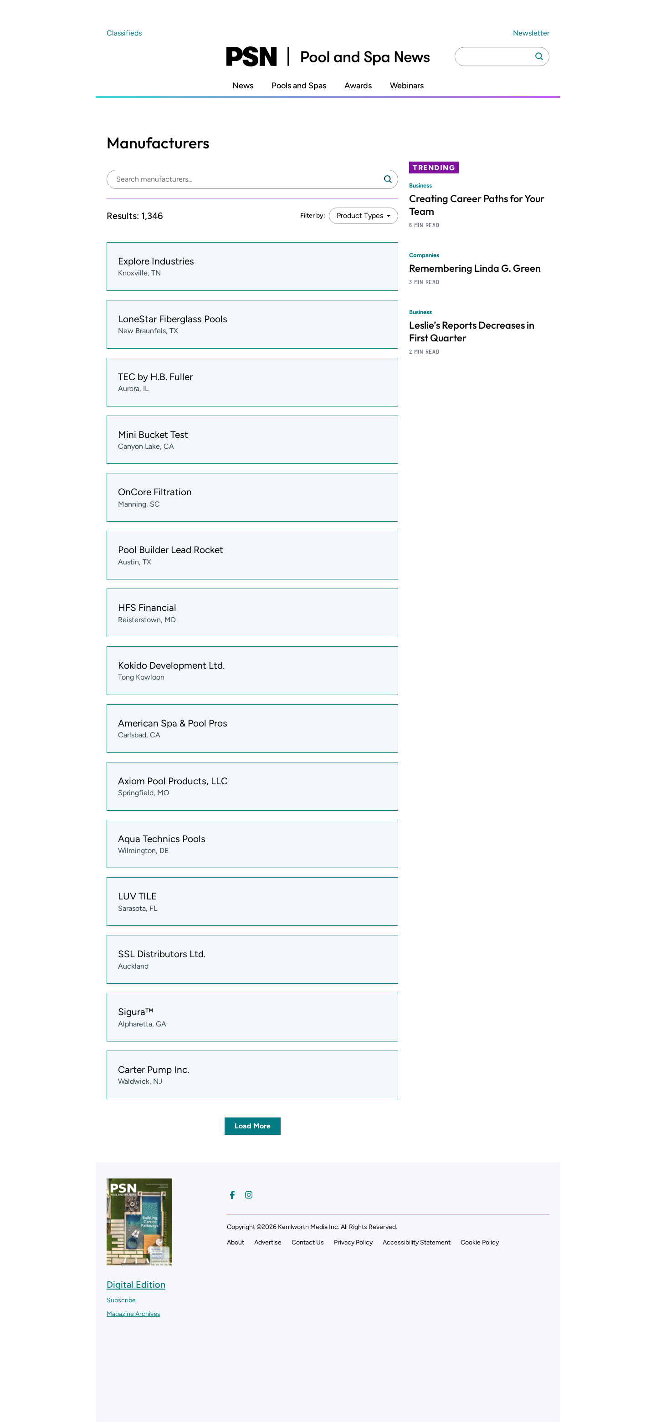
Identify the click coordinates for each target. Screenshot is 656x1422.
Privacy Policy (353, 1242)
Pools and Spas (299, 86)
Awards (358, 86)
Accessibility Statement (417, 1242)
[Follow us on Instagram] (248, 1194)
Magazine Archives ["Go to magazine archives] (133, 1314)
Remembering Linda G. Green (475, 268)
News (242, 86)
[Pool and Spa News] (328, 56)
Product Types (360, 215)
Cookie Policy (480, 1242)
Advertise (268, 1242)
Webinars (407, 86)
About (235, 1242)
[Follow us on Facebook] (232, 1194)
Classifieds (124, 33)
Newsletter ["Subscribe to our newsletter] (531, 33)
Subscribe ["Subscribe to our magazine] (121, 1300)
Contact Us (308, 1242)
